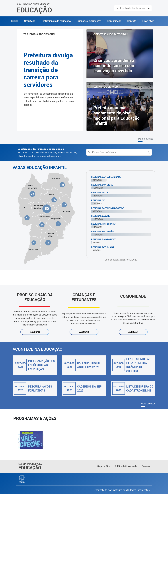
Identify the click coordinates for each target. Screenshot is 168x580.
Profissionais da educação (56, 21)
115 (64, 204)
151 (62, 184)
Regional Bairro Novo (103, 239)
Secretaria (29, 21)
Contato (131, 21)
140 (54, 199)
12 (27, 217)
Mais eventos (148, 403)
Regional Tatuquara (102, 247)
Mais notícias (145, 138)
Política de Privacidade (126, 466)
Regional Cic (98, 200)
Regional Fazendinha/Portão (107, 208)
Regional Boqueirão (102, 231)
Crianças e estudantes (89, 21)
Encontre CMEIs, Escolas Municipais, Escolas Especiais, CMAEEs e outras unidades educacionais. (47, 152)
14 (42, 224)
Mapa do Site (103, 466)
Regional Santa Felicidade (106, 176)
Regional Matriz (100, 192)
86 (47, 208)
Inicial (14, 21)
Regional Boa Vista (102, 184)
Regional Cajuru (100, 215)
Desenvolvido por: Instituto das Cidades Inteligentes (121, 490)
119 (58, 223)
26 (32, 194)
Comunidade (114, 21)
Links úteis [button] (148, 21)
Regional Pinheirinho (103, 223)
